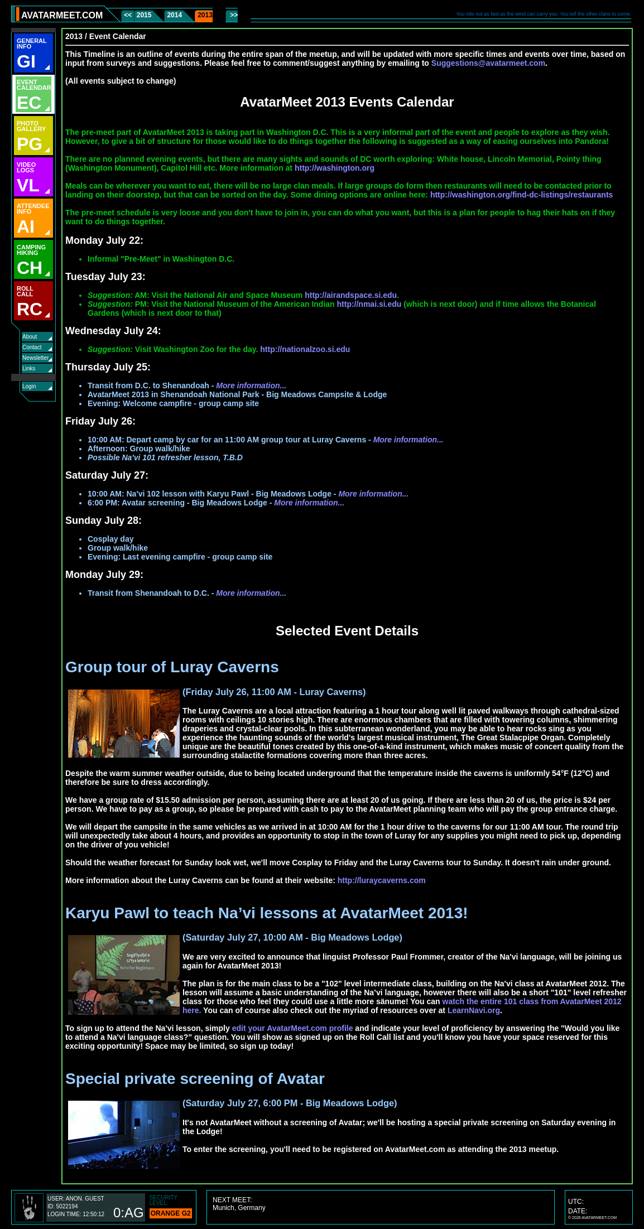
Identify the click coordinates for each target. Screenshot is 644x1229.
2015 (144, 15)
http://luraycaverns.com (382, 880)
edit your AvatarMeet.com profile (292, 1028)
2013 (205, 15)
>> (233, 15)
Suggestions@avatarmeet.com (488, 63)
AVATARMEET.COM (62, 15)
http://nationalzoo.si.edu (305, 349)
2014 (174, 15)
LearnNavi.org (474, 1010)
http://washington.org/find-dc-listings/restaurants (521, 194)
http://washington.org (334, 167)
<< (128, 15)
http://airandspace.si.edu (351, 295)
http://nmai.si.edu (369, 304)
